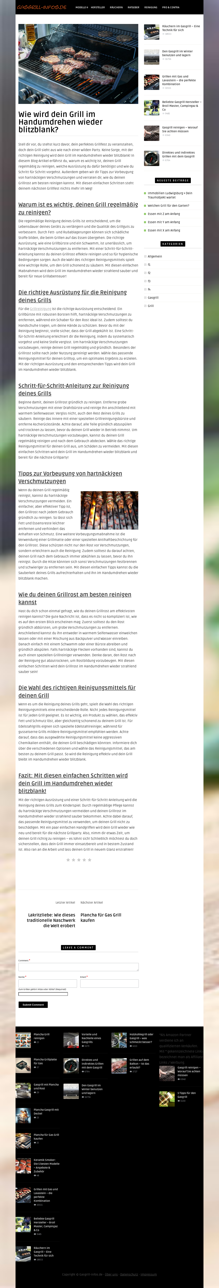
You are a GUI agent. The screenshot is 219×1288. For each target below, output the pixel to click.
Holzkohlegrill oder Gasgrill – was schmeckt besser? (141, 1038)
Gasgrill (153, 298)
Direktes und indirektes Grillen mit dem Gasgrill (93, 1063)
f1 (149, 265)
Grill (151, 306)
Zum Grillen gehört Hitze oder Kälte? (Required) (42, 989)
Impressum (149, 1274)
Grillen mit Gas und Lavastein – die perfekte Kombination (179, 80)
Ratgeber (133, 7)
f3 (149, 281)
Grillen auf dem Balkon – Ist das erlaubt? (139, 1063)
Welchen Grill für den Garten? (168, 206)
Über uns (111, 1274)
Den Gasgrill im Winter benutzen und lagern (92, 1089)
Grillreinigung (40, 309)
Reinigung (150, 7)
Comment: (24, 960)
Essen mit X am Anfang (164, 230)
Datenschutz (129, 1274)
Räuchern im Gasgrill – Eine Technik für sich (44, 1251)
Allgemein (155, 256)
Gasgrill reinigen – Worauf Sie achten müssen (189, 1071)
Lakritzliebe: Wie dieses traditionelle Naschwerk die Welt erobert (51, 920)
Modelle (82, 7)
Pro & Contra (170, 7)
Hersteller (98, 7)
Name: (22, 977)
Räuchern (116, 7)
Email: (84, 977)
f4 (149, 289)
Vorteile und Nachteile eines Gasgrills (91, 1038)
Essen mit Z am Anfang (164, 214)
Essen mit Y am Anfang (164, 222)
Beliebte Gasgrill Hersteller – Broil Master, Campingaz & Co (182, 105)
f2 (149, 273)
